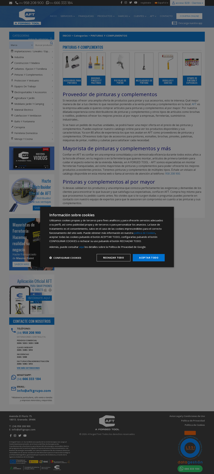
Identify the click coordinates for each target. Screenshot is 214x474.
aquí (81, 247)
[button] (65, 257)
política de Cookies (144, 232)
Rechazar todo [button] (113, 257)
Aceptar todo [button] (148, 257)
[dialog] (107, 237)
